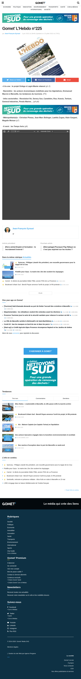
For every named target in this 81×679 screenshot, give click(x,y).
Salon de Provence (8, 267)
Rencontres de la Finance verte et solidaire (8, 438)
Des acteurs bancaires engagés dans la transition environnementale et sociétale (45, 435)
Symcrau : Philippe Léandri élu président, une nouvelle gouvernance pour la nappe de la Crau (38, 465)
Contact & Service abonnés (16, 575)
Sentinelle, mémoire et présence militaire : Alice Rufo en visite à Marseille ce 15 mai (34, 479)
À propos (71, 663)
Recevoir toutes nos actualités (17, 592)
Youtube (11, 622)
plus (40, 293)
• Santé (9, 616)
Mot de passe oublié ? (15, 572)
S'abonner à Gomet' (40, 351)
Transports (53, 7)
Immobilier (11, 530)
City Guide (11, 551)
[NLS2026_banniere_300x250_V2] (40, 372)
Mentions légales (12, 647)
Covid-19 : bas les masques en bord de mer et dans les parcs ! (27, 324)
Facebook (11, 607)
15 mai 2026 (19, 267)
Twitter (10, 613)
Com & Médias (72, 7)
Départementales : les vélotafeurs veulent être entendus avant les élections (32, 312)
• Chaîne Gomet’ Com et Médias (17, 582)
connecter (15, 333)
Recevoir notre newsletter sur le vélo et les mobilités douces (28, 595)
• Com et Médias (12, 609)
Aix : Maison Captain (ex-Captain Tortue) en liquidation (37, 424)
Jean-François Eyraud (12, 33)
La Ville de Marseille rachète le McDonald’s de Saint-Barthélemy (28, 321)
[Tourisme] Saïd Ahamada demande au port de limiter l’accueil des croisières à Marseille (37, 306)
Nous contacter (69, 666)
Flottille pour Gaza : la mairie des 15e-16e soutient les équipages (39, 272)
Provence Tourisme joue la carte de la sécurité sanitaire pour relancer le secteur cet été (36, 315)
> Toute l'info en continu (72, 490)
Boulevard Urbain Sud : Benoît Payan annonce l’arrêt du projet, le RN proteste (31, 284)
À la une (8, 409)
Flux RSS (11, 631)
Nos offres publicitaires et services (63, 671)
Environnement (40, 7)
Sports (9, 548)
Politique (17, 7)
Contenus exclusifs (14, 577)
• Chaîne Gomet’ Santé (14, 580)
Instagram (12, 628)
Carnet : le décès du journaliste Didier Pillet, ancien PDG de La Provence (29, 281)
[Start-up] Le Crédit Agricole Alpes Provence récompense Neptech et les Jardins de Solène (38, 327)
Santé (62, 7)
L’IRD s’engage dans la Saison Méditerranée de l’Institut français (26, 483)
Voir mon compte (13, 569)
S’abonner (11, 563)
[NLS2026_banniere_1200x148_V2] (40, 18)
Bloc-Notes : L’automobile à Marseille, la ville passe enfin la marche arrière (43, 404)
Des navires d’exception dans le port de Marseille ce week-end (40, 445)
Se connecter (12, 566)
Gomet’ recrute (69, 660)
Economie (7, 7)
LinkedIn (11, 625)
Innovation (27, 7)
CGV (72, 668)
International (36, 9)
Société (47, 9)
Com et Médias (11, 553)
